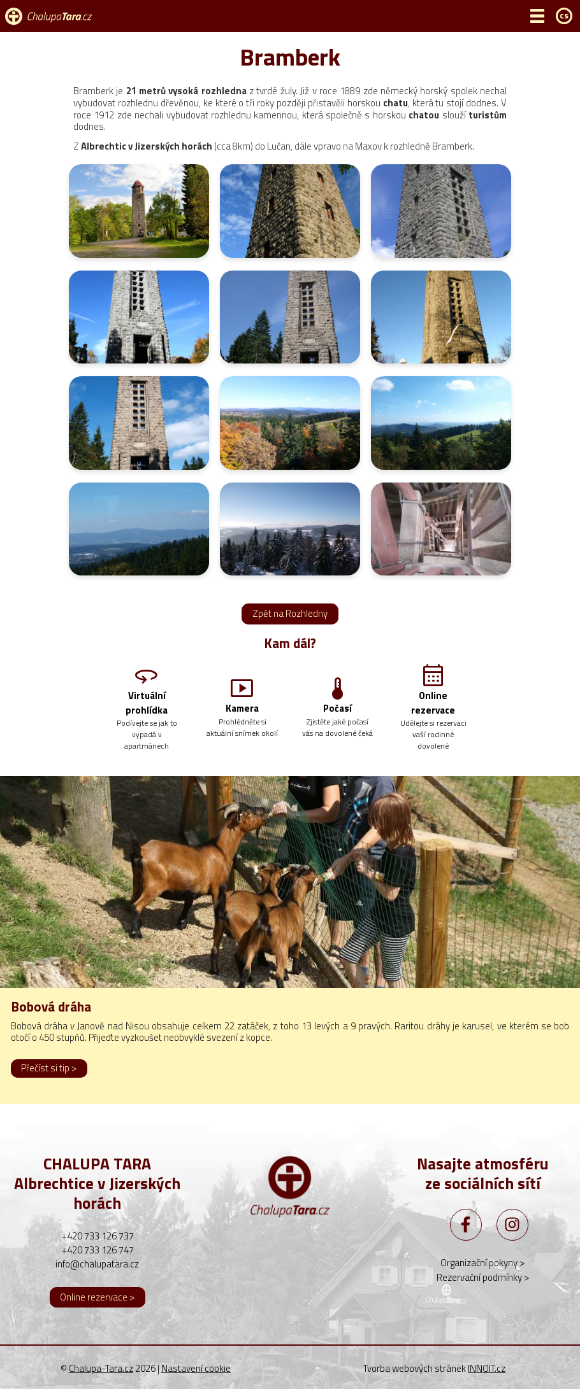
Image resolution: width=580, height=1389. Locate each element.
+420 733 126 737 (97, 1236)
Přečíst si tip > (48, 1068)
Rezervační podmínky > (483, 1277)
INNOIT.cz (486, 1368)
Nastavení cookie (196, 1369)
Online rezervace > (97, 1297)
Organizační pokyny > (482, 1262)
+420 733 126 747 (97, 1250)
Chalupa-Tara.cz (101, 1368)
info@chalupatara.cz (97, 1264)
